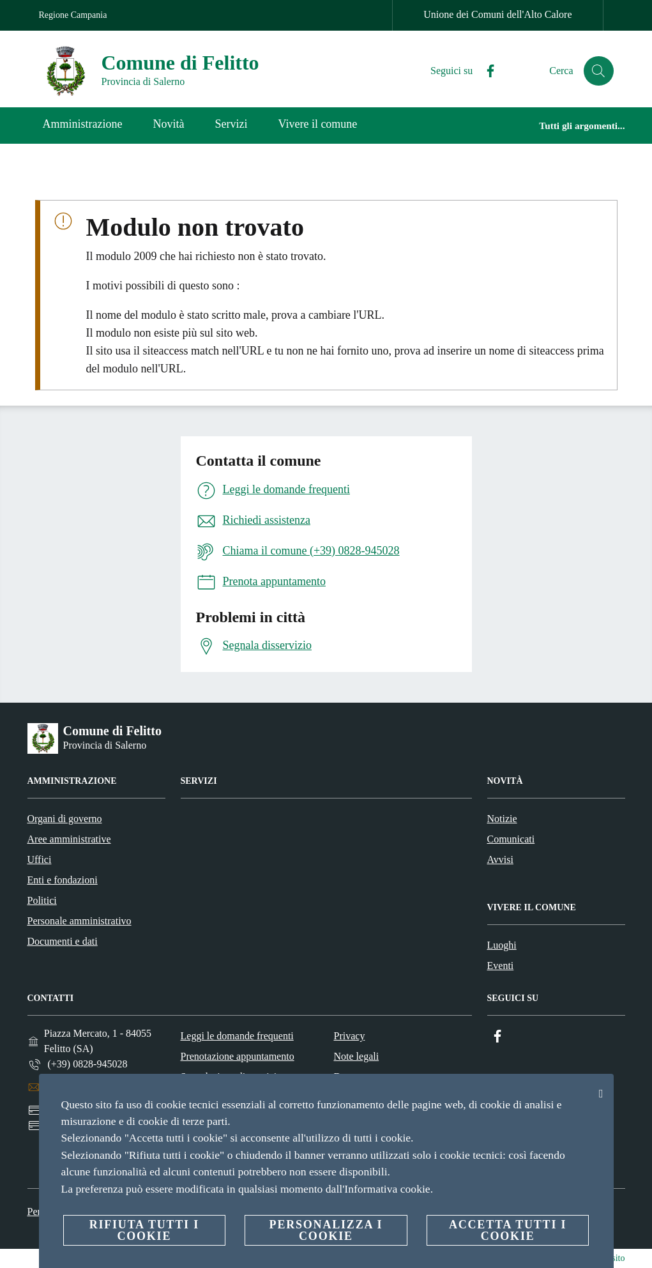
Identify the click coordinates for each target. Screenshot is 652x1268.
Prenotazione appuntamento (237, 1056)
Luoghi (502, 945)
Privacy (349, 1035)
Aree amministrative (69, 839)
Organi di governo (64, 818)
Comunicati (511, 839)
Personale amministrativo (79, 920)
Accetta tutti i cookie (507, 1230)
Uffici (39, 859)
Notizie (502, 818)
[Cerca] (598, 71)
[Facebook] (484, 71)
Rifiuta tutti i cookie (144, 1230)
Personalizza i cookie (326, 1230)
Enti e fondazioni (62, 880)
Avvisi (500, 859)
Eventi (500, 965)
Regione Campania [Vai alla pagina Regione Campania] (73, 15)
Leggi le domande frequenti (237, 1035)
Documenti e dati (62, 941)
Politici (42, 900)
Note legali (356, 1056)
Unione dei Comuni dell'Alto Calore (497, 14)
